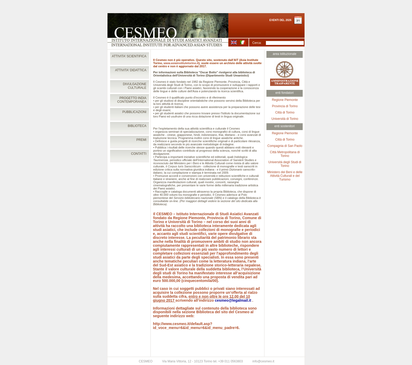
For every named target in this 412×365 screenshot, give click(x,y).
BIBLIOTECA (137, 126)
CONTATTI (138, 154)
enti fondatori (284, 93)
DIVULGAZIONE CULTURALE (134, 86)
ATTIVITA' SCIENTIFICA (129, 56)
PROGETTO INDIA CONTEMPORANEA (131, 100)
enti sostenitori (284, 126)
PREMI (141, 140)
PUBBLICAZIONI (134, 112)
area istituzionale (284, 54)
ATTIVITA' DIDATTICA (130, 70)
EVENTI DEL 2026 (280, 20)
